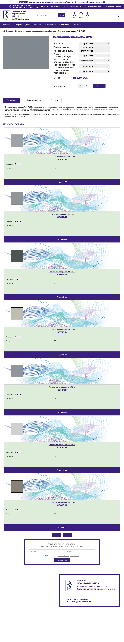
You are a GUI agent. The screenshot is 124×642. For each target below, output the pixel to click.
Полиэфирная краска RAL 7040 (62, 157)
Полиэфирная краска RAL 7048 (62, 502)
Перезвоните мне (94, 6)
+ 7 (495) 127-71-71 (74, 6)
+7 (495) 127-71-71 (79, 599)
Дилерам (18, 25)
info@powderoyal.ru (52, 6)
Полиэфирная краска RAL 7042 (62, 214)
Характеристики (34, 100)
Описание (11, 100)
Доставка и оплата (33, 25)
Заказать (99, 86)
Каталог (7, 25)
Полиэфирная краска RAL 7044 (62, 329)
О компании (65, 25)
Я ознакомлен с (62, 556)
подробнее (62, 182)
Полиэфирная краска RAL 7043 (62, 272)
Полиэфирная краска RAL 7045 (62, 387)
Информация (50, 25)
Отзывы (54, 100)
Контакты (78, 25)
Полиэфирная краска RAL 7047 (62, 445)
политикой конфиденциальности (68, 556)
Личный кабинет (114, 6)
